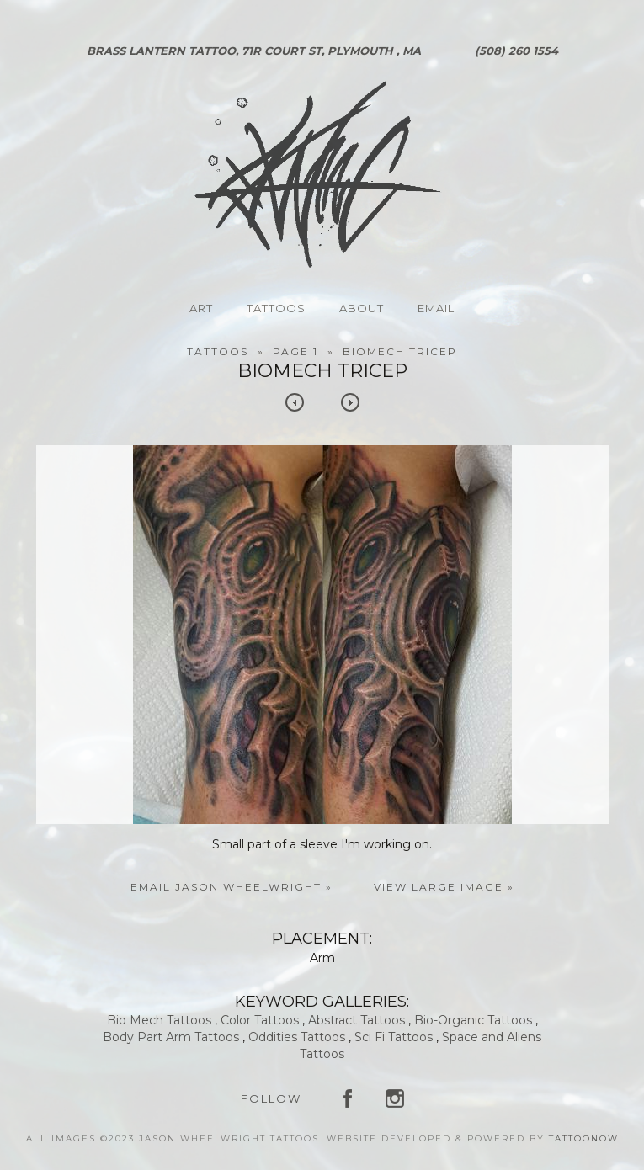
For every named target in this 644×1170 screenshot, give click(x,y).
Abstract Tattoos (356, 1020)
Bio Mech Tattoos (159, 1020)
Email (436, 308)
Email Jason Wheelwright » (231, 886)
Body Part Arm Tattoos (171, 1037)
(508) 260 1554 (516, 50)
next (350, 402)
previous (294, 402)
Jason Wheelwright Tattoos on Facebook (347, 1098)
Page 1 (295, 351)
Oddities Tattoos (296, 1037)
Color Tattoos (260, 1020)
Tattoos (276, 308)
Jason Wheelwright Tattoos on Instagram (395, 1098)
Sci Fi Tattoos (393, 1037)
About (361, 308)
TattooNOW (584, 1138)
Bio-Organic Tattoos (473, 1020)
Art (201, 308)
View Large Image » (444, 886)
